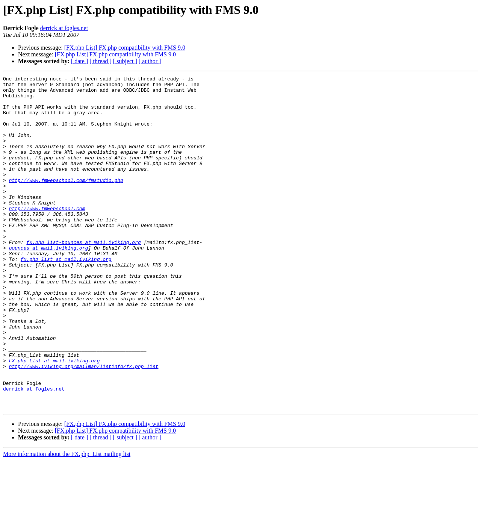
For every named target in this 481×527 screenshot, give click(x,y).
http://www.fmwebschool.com (47, 235)
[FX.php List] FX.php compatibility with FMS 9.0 (124, 47)
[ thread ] (100, 61)
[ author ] (150, 61)
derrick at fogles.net (64, 28)
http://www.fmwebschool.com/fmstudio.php (66, 201)
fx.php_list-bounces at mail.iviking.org (83, 276)
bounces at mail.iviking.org (48, 282)
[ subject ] (125, 61)
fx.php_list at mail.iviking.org (66, 296)
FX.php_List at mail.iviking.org (54, 418)
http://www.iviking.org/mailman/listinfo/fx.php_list (84, 424)
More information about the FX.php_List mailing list (66, 520)
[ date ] (79, 61)
